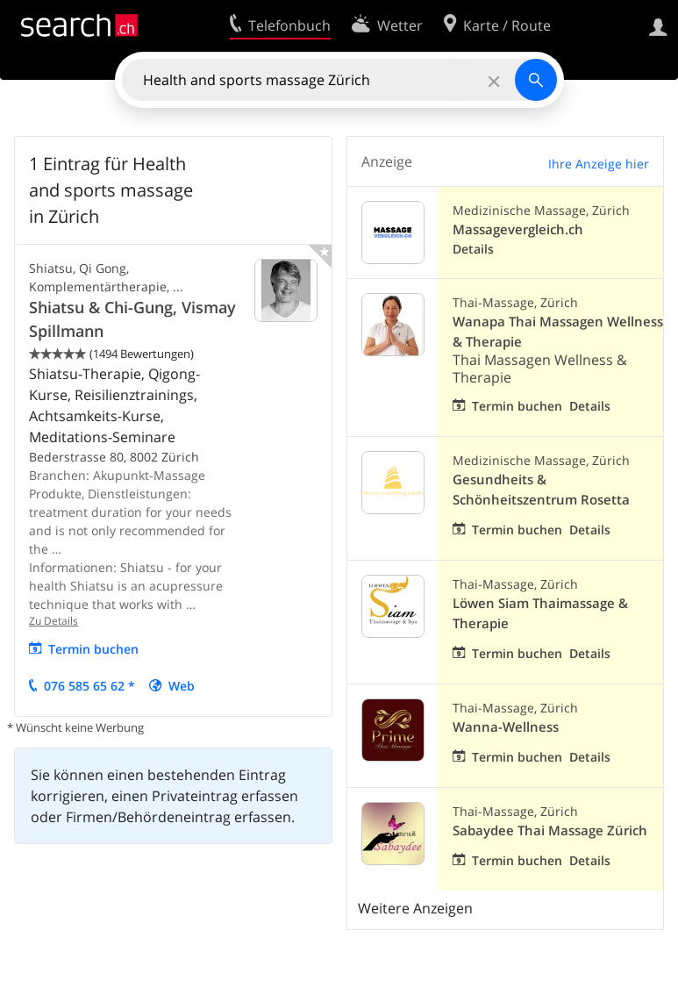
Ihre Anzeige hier (598, 163)
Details (473, 248)
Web (181, 685)
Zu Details (53, 620)
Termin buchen (93, 649)
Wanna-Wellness (506, 727)
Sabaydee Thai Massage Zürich (550, 830)
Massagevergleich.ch (518, 229)
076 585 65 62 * (89, 685)
